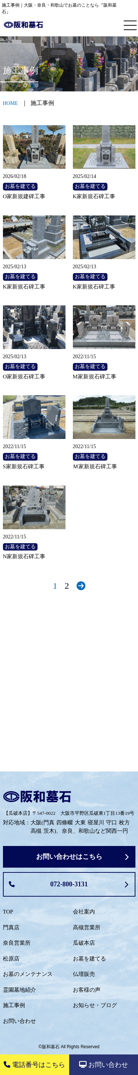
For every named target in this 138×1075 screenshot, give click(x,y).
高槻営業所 (86, 927)
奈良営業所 (17, 943)
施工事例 (14, 1005)
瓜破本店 (84, 943)
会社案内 (84, 912)
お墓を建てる (89, 959)
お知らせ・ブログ (95, 1005)
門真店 (11, 927)
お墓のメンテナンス (28, 974)
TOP (8, 912)
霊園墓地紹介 (19, 990)
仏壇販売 (84, 974)
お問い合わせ (19, 1021)
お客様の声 (86, 990)
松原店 (11, 959)
